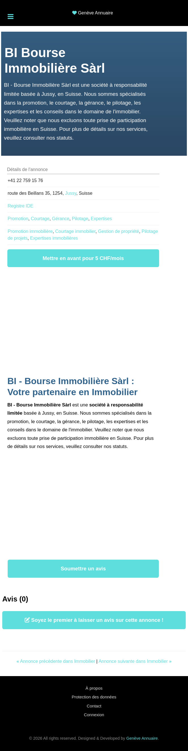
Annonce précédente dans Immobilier (56, 661)
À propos (94, 688)
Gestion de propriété (118, 231)
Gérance (60, 218)
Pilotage (80, 218)
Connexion (94, 714)
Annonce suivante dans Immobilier (135, 661)
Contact (94, 706)
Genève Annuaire (95, 12)
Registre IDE (20, 206)
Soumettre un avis (83, 569)
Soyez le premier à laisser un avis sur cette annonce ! (94, 620)
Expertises (101, 218)
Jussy (70, 193)
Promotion (18, 218)
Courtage (40, 218)
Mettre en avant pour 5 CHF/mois (83, 258)
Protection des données (94, 696)
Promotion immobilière (30, 231)
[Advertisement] (83, 322)
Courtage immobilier (75, 231)
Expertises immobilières (54, 238)
